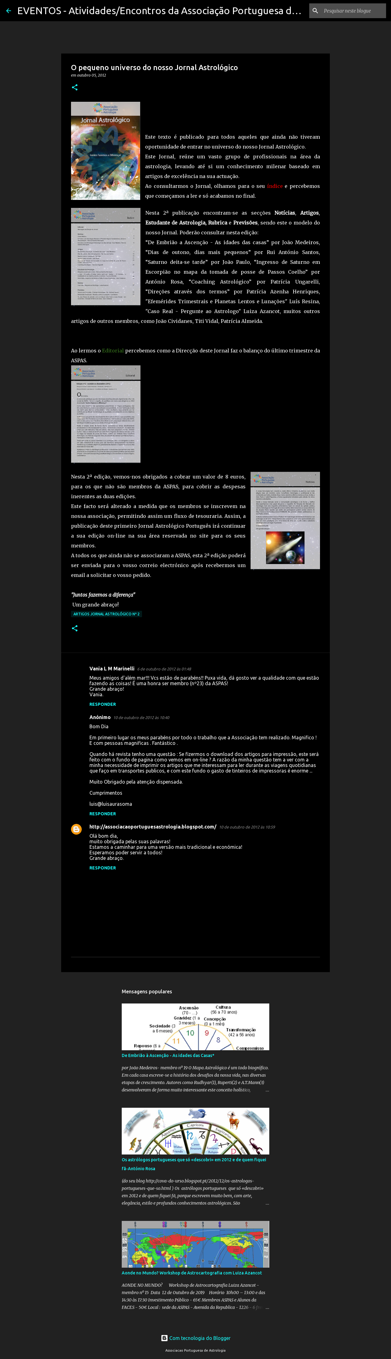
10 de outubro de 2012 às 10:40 (141, 717)
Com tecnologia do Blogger (196, 1338)
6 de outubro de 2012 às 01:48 (164, 669)
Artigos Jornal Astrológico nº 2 (106, 614)
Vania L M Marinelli (112, 668)
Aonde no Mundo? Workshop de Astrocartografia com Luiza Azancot (192, 1272)
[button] (74, 88)
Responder (102, 704)
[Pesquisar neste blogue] (354, 10)
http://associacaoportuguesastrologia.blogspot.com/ (152, 826)
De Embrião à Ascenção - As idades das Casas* (168, 1055)
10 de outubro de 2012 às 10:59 (247, 827)
